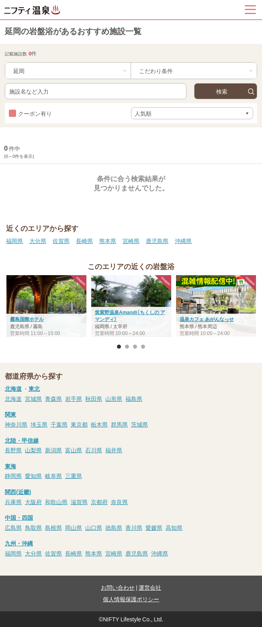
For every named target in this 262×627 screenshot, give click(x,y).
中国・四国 (19, 517)
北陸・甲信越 (22, 440)
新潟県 (53, 450)
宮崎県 (131, 241)
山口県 (93, 527)
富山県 (73, 450)
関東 (10, 414)
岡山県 (73, 527)
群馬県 (119, 424)
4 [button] (143, 347)
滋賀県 (79, 502)
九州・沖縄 (19, 543)
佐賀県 (61, 241)
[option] (131, 307)
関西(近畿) (18, 492)
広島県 (13, 527)
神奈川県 (16, 424)
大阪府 (33, 502)
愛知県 (33, 476)
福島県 (133, 398)
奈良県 (119, 502)
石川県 (93, 450)
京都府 (99, 502)
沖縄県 (183, 241)
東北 (34, 388)
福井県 (113, 450)
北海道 (13, 388)
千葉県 (59, 424)
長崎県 (84, 241)
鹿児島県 (157, 241)
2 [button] (127, 347)
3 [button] (135, 347)
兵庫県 (13, 502)
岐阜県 (53, 476)
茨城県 (139, 424)
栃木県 (99, 424)
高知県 (174, 527)
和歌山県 (56, 502)
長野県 (13, 450)
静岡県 (13, 476)
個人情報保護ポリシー (131, 599)
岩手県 (73, 398)
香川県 (133, 527)
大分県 (37, 241)
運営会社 (150, 587)
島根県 (53, 527)
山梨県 (33, 450)
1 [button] (119, 347)
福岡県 (14, 241)
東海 (10, 466)
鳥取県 (33, 527)
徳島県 (113, 527)
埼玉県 (39, 424)
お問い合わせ (118, 587)
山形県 (113, 398)
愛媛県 (153, 527)
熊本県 (107, 241)
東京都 (79, 424)
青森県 (53, 398)
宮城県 (33, 398)
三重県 (73, 476)
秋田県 (93, 398)
